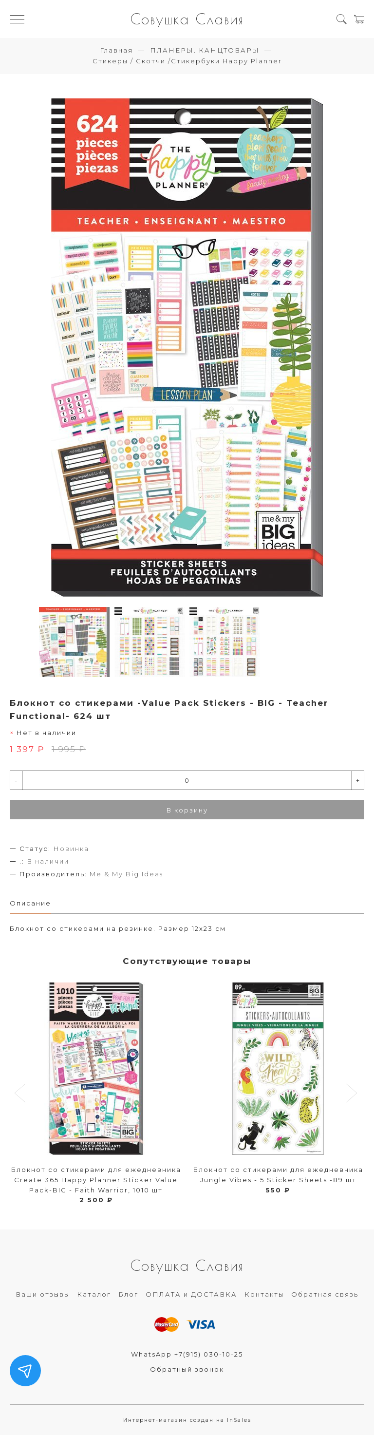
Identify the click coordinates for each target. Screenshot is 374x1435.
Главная (116, 50)
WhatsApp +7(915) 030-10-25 (187, 1354)
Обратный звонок (187, 1369)
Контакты (264, 1294)
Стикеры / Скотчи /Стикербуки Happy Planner (187, 61)
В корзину (187, 810)
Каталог (94, 1294)
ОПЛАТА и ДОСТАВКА (191, 1294)
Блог (128, 1294)
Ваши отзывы (43, 1294)
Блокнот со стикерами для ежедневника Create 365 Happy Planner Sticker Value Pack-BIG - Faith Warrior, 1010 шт (96, 1180)
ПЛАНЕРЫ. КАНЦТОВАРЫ (205, 50)
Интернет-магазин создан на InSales (187, 1420)
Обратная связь (324, 1294)
